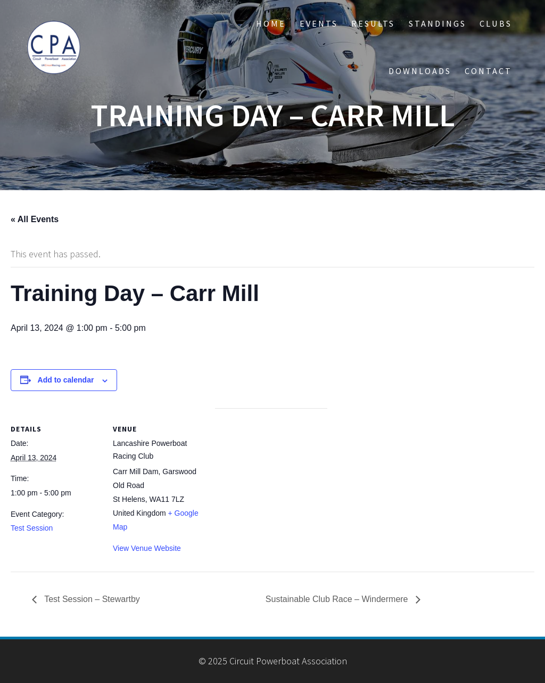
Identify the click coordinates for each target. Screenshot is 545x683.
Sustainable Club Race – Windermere (338, 599)
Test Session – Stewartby (91, 599)
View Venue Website (147, 548)
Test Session (32, 528)
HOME (271, 23)
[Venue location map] (271, 482)
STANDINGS (437, 23)
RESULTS (373, 23)
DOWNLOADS (420, 71)
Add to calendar (66, 380)
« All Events (35, 219)
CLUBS (496, 23)
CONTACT (488, 71)
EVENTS (319, 23)
